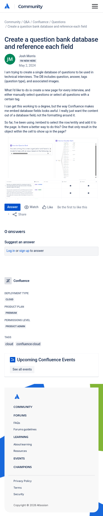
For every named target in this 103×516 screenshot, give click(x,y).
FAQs (16, 423)
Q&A (27, 22)
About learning (22, 444)
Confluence (41, 22)
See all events (22, 369)
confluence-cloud (28, 344)
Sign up (24, 251)
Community (30, 6)
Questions (58, 22)
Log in (11, 251)
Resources (20, 451)
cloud (9, 344)
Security (18, 494)
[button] (51, 157)
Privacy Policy (22, 481)
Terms (17, 487)
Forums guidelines (24, 429)
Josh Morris (27, 56)
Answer (12, 207)
